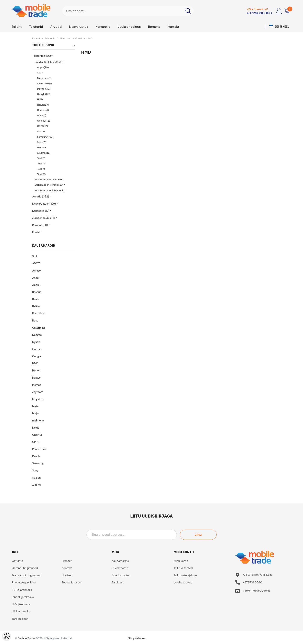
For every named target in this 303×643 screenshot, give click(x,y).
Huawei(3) (43, 110)
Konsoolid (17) (40, 211)
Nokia (35, 427)
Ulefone (41, 147)
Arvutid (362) (40, 196)
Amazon (37, 270)
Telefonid (50, 38)
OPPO (36, 442)
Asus (40, 72)
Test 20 (41, 174)
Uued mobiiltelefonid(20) (49, 184)
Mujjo (35, 413)
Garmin (36, 349)
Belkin (36, 306)
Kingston (37, 399)
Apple (36, 285)
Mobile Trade (26, 638)
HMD (89, 38)
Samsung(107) (45, 137)
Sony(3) (41, 142)
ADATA (36, 263)
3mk (35, 256)
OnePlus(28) (44, 120)
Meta (35, 406)
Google (36, 356)
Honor (36, 370)
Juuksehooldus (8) (43, 218)
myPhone (38, 420)
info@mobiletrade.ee (257, 590)
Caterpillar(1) (44, 83)
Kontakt (37, 232)
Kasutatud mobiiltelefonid (49, 190)
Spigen (36, 477)
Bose (35, 320)
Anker (35, 277)
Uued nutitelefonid (71, 38)
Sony (35, 470)
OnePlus (37, 435)
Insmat (36, 385)
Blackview (38, 313)
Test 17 (41, 158)
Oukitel (41, 131)
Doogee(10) (43, 88)
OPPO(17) (42, 126)
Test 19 (41, 169)
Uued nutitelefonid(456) (48, 62)
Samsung (38, 463)
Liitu (198, 534)
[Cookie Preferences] (6, 636)
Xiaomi (36, 485)
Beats (35, 299)
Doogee (37, 335)
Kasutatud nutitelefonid (48, 179)
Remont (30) (40, 225)
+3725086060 (259, 13)
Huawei (36, 377)
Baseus (36, 292)
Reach (36, 456)
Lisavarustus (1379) (44, 203)
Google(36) (43, 94)
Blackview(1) (44, 78)
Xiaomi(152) (44, 152)
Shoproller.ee (136, 638)
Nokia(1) (41, 115)
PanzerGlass (39, 449)
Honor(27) (43, 104)
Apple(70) (43, 67)
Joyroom (37, 392)
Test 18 (41, 163)
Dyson (36, 342)
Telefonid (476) (41, 56)
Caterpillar (38, 327)
